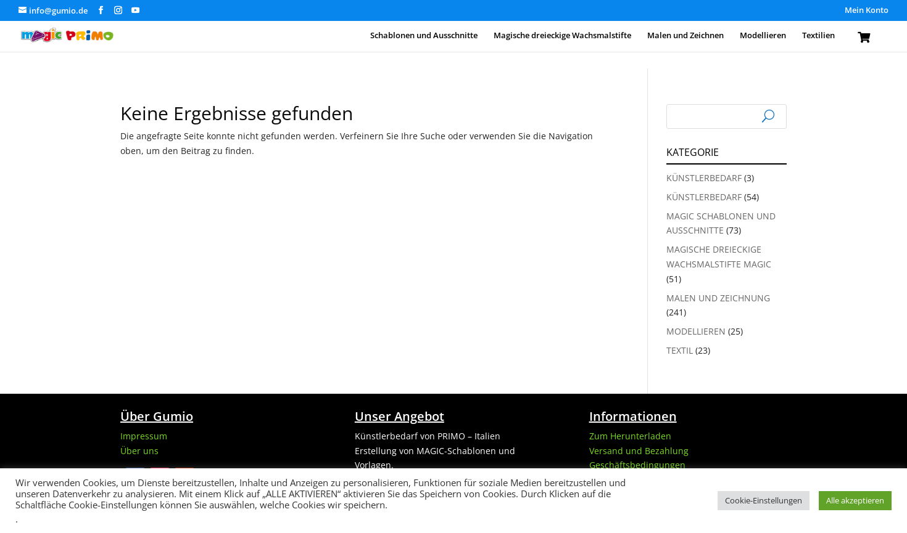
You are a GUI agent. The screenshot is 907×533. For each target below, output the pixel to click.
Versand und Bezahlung (639, 451)
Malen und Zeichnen (685, 36)
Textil (679, 350)
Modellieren (763, 36)
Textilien (818, 36)
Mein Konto (866, 10)
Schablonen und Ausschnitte (424, 36)
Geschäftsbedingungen (637, 465)
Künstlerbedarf (704, 178)
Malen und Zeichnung (718, 298)
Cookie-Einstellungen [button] (763, 500)
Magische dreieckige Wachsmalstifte (562, 36)
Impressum (143, 436)
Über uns (139, 451)
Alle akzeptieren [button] (855, 500)
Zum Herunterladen (630, 436)
